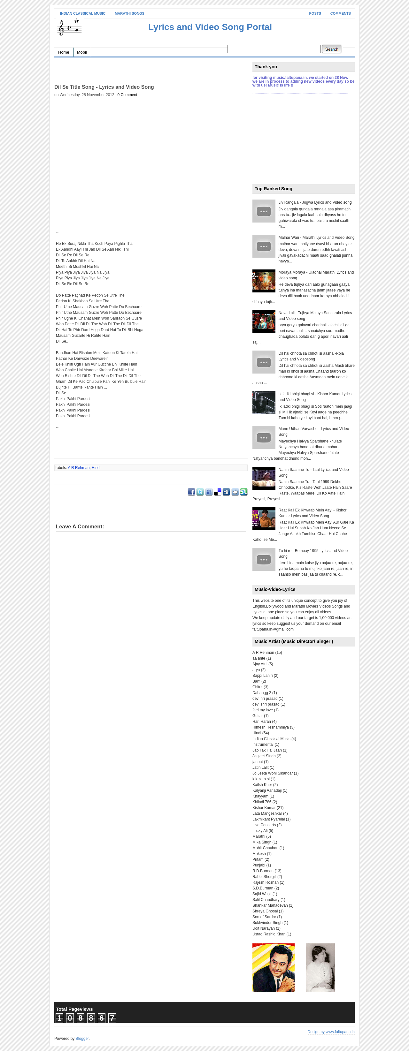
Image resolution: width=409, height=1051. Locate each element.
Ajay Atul (259, 664)
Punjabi (258, 865)
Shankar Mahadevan (270, 905)
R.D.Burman (263, 871)
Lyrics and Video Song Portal (210, 27)
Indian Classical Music (82, 13)
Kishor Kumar (264, 807)
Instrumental (263, 744)
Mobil (82, 52)
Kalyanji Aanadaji (267, 790)
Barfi (256, 681)
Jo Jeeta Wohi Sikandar (272, 773)
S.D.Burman (262, 888)
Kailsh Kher (262, 785)
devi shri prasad (266, 704)
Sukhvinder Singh (267, 922)
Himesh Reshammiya (270, 727)
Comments (340, 13)
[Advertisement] (129, 71)
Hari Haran (261, 721)
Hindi (96, 467)
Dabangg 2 (261, 693)
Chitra (257, 687)
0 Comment (127, 95)
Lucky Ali (259, 830)
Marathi (258, 836)
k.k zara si (261, 779)
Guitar (257, 716)
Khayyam (260, 796)
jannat (257, 762)
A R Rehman (78, 467)
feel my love (262, 710)
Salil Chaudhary (266, 899)
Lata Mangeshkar (267, 813)
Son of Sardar (264, 917)
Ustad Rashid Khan (268, 934)
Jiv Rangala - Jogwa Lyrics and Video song (315, 202)
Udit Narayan (263, 928)
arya (256, 670)
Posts (315, 13)
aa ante (258, 658)
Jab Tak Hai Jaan (267, 750)
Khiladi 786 (261, 802)
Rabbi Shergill (264, 876)
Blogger (82, 1038)
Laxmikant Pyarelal (268, 819)
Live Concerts (264, 825)
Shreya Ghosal (265, 911)
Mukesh (259, 853)
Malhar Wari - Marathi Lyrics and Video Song (317, 237)
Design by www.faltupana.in (331, 1032)
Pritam (258, 859)
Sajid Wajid (262, 894)
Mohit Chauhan (265, 848)
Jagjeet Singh (264, 756)
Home (63, 52)
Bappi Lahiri (262, 675)
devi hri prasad (265, 698)
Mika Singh (261, 842)
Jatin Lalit (260, 767)
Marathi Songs (129, 13)
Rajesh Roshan (265, 882)
